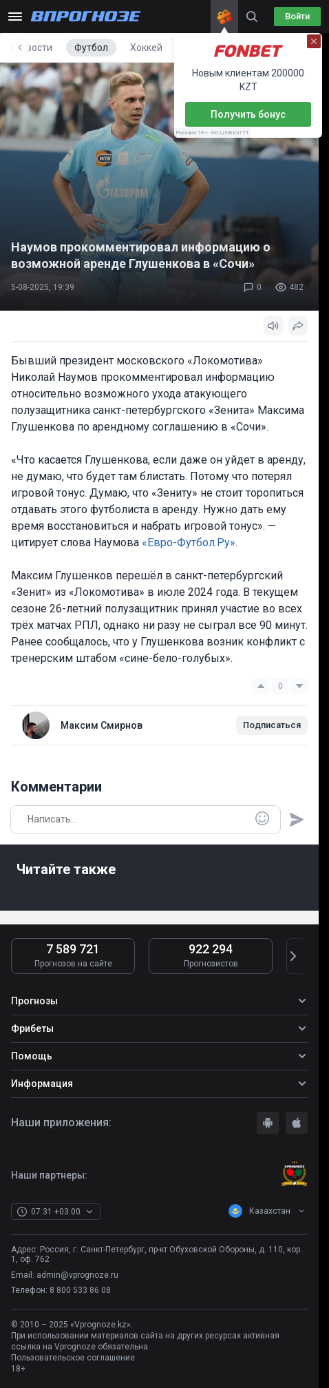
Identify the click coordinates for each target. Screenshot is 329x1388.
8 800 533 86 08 (80, 1290)
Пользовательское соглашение (73, 1358)
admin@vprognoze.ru (77, 1275)
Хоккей (169, 47)
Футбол (114, 47)
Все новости (47, 47)
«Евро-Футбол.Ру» (188, 542)
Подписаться (272, 725)
